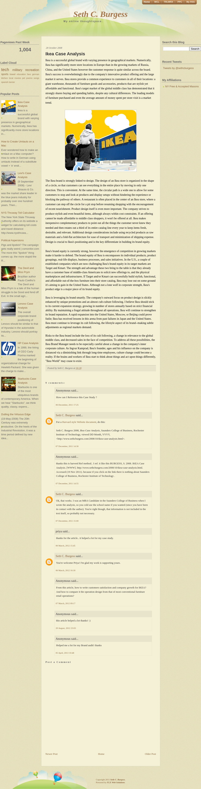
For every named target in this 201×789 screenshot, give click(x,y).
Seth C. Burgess (100, 14)
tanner (12, 82)
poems (29, 78)
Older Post (150, 753)
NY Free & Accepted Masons (182, 86)
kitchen (4, 78)
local (11, 78)
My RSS (191, 2)
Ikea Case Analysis (65, 53)
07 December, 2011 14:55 (67, 483)
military (17, 70)
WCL (156, 2)
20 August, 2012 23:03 (66, 628)
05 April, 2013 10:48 (65, 653)
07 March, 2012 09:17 (65, 603)
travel (12, 74)
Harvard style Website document (79, 421)
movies (17, 78)
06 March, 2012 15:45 (65, 545)
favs (29, 74)
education (21, 74)
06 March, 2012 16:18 (65, 570)
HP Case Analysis (28, 343)
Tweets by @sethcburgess (178, 68)
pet (23, 78)
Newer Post (51, 753)
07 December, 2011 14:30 (67, 446)
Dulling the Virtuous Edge (16, 414)
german (35, 74)
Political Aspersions (12, 240)
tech (5, 69)
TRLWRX (168, 2)
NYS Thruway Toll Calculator (17, 212)
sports (4, 74)
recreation (32, 70)
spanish (4, 82)
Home (147, 2)
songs (36, 78)
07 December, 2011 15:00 (67, 521)
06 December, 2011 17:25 (67, 405)
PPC (179, 2)
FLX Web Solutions (116, 782)
